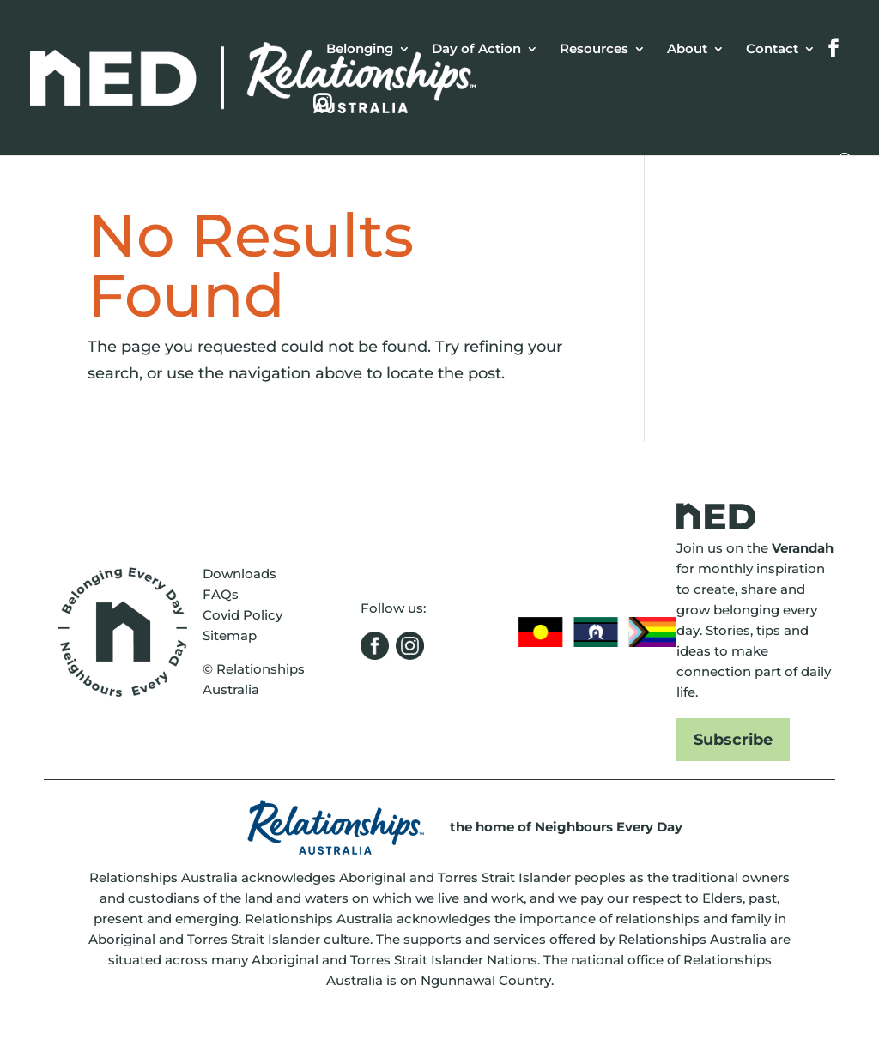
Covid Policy (242, 615)
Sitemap (230, 635)
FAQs (221, 594)
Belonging (359, 50)
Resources (594, 50)
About (687, 50)
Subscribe (733, 739)
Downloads (239, 573)
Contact (772, 50)
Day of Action (476, 50)
